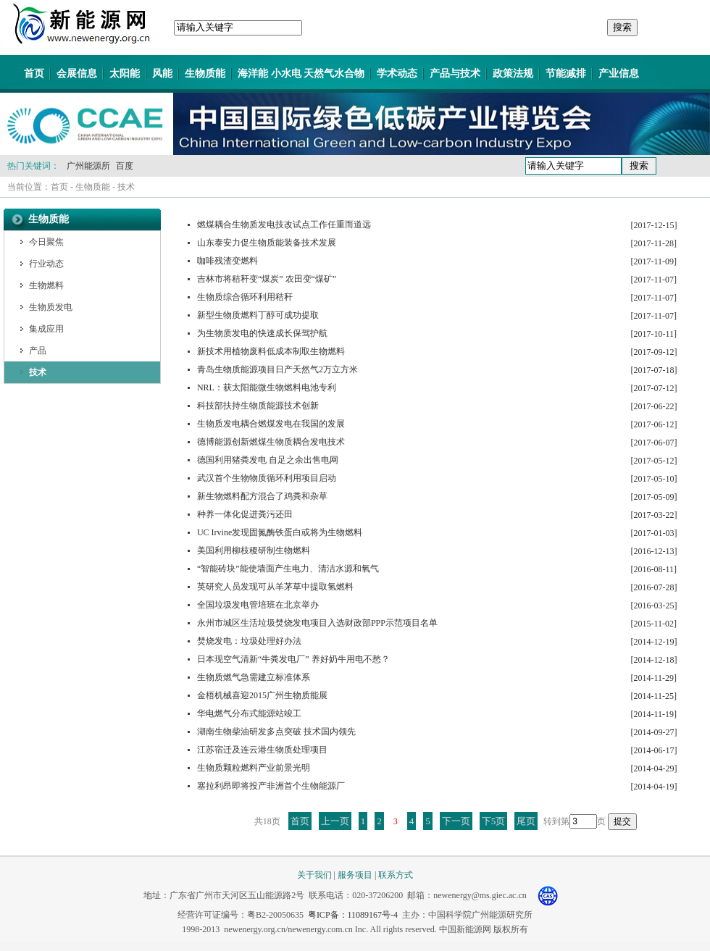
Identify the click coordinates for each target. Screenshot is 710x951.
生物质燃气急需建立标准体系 (253, 677)
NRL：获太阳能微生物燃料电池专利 (266, 387)
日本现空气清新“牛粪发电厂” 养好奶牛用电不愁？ (293, 659)
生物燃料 (46, 285)
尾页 (526, 821)
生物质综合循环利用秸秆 (245, 297)
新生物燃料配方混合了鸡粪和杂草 (262, 496)
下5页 (494, 821)
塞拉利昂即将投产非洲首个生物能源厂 (271, 786)
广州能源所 (88, 166)
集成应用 (46, 329)
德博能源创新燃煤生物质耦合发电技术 (271, 442)
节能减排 (566, 73)
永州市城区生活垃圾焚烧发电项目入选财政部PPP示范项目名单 (317, 623)
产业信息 (618, 73)
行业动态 (46, 264)
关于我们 (314, 875)
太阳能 (124, 73)
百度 (124, 166)
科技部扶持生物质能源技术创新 (258, 406)
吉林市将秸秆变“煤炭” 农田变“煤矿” (266, 279)
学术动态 (397, 73)
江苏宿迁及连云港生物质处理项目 (262, 750)
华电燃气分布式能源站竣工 (249, 713)
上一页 (335, 821)
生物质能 (205, 73)
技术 (126, 187)
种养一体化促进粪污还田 (245, 514)
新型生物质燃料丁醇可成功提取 (258, 315)
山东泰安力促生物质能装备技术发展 (266, 243)
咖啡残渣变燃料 (227, 261)
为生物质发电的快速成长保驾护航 (262, 333)
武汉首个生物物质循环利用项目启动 (266, 478)
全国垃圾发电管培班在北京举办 (258, 605)
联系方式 (395, 875)
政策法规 (513, 73)
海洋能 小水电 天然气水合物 (301, 73)
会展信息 (77, 73)
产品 (37, 350)
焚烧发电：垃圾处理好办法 (249, 641)
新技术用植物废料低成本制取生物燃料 (271, 351)
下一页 (456, 821)
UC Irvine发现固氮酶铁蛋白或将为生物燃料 (279, 532)
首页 (34, 73)
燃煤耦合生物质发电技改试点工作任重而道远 (284, 224)
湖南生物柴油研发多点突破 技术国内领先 (276, 731)
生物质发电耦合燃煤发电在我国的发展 (271, 424)
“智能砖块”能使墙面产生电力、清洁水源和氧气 (288, 569)
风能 (162, 73)
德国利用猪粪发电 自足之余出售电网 (267, 460)
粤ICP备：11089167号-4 (353, 915)
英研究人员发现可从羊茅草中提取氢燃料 (275, 587)
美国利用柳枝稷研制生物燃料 (253, 550)
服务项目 (355, 875)
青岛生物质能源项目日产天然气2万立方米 (277, 369)
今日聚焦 (46, 242)
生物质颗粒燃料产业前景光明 (253, 768)
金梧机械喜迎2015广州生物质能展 (262, 695)
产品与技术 (455, 73)
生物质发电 (50, 307)
